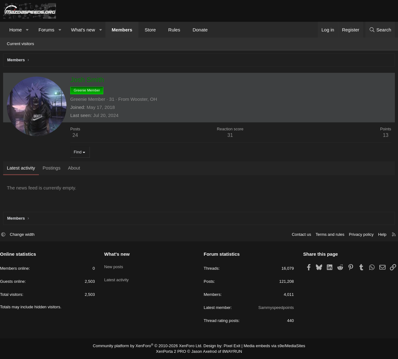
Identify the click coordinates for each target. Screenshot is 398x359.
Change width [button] (25, 235)
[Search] (380, 30)
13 (384, 136)
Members (122, 29)
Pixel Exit (229, 346)
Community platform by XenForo (151, 346)
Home (15, 29)
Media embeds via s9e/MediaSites (268, 346)
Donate (199, 29)
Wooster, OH (145, 100)
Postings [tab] (53, 169)
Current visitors (20, 43)
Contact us (298, 235)
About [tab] (75, 169)
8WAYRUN (229, 351)
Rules (174, 29)
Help (379, 235)
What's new (83, 29)
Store (150, 29)
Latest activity (118, 276)
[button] (27, 30)
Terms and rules (326, 235)
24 (77, 136)
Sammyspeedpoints (274, 308)
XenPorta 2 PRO (173, 351)
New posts (115, 265)
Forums (46, 29)
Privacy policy (358, 235)
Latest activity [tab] (22, 169)
